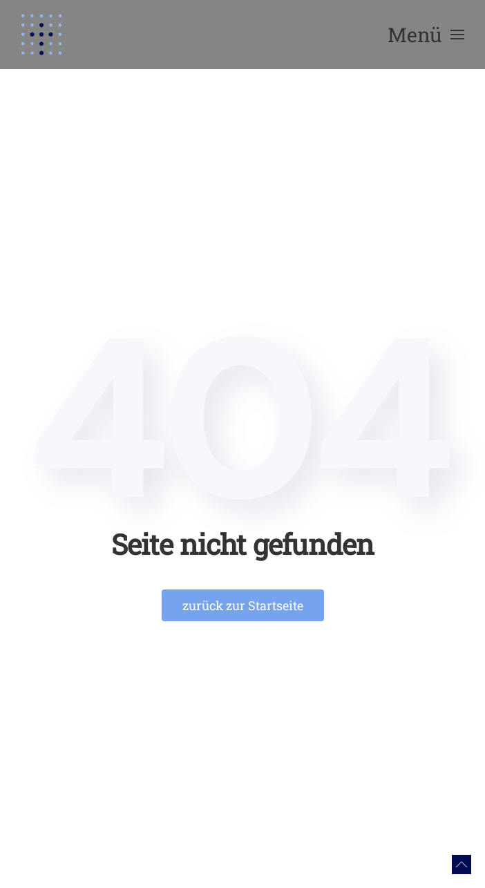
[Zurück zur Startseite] (41, 34)
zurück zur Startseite (242, 605)
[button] (426, 34)
